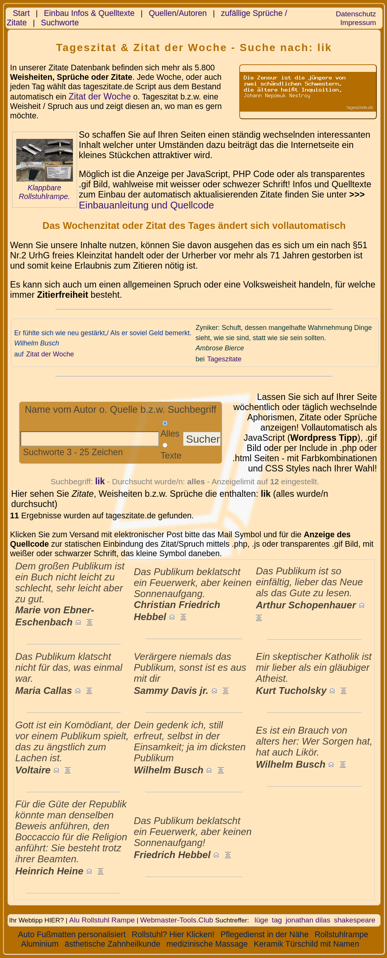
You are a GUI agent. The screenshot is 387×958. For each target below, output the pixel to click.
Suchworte (60, 22)
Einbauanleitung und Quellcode (146, 205)
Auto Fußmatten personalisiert (72, 934)
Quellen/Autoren (178, 13)
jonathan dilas (308, 920)
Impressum (358, 22)
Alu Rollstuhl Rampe (102, 920)
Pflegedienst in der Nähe (264, 934)
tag (277, 920)
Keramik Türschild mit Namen (306, 944)
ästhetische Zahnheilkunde (112, 944)
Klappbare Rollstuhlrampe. (44, 192)
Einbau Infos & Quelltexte (89, 13)
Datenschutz (356, 14)
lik (100, 481)
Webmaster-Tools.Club (176, 920)
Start (21, 13)
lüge (261, 920)
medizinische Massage (207, 944)
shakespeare (355, 920)
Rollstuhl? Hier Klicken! (173, 934)
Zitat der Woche (99, 96)
